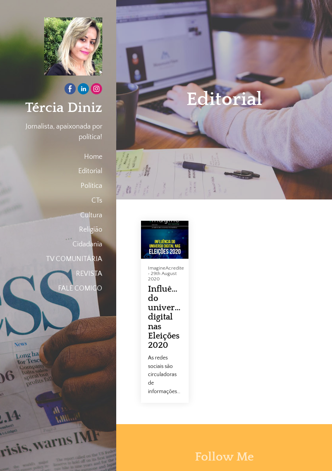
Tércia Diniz (63, 108)
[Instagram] (96, 90)
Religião (90, 230)
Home (93, 157)
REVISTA (89, 274)
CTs (96, 201)
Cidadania (87, 244)
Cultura (91, 215)
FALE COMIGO (80, 288)
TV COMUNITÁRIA (74, 259)
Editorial (90, 171)
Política (91, 186)
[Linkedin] (83, 90)
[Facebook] (70, 90)
